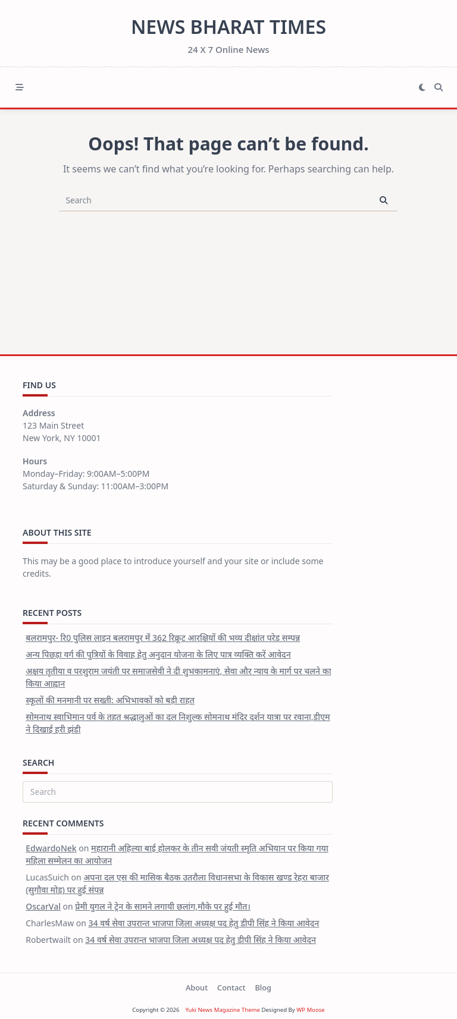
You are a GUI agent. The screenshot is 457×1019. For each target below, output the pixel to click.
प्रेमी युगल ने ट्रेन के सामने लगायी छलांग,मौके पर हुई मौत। (163, 906)
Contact (231, 987)
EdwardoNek (51, 848)
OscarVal (43, 906)
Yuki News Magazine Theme (222, 1010)
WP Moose (310, 1010)
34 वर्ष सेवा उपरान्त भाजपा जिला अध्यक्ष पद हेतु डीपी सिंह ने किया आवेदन (204, 923)
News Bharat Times (228, 26)
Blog (263, 987)
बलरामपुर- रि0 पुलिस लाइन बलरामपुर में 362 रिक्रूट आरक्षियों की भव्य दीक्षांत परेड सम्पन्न (163, 637)
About (197, 987)
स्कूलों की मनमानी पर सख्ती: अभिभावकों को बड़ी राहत (110, 700)
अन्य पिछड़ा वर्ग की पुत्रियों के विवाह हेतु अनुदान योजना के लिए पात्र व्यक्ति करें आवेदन (158, 654)
